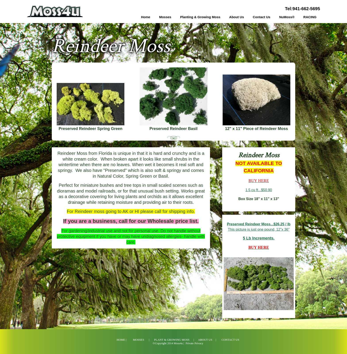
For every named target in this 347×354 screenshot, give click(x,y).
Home (145, 17)
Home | (121, 339)
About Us (236, 17)
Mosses (165, 17)
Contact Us (261, 17)
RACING (309, 17)
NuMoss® (286, 17)
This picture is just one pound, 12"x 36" (258, 229)
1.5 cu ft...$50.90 (258, 190)
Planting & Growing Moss (200, 17)
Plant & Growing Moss (171, 339)
